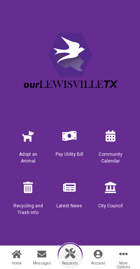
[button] (28, 146)
